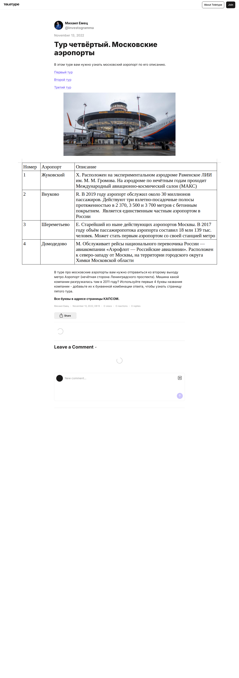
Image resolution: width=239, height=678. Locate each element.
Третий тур (62, 87)
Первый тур (63, 72)
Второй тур (62, 80)
